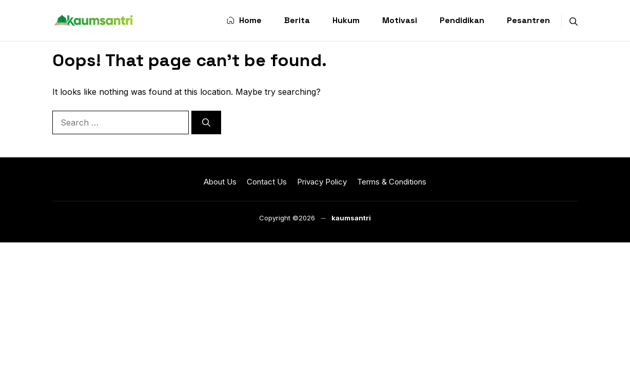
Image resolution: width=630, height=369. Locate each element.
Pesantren (528, 20)
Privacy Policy (322, 182)
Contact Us (267, 182)
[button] (573, 20)
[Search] (206, 122)
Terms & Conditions (391, 182)
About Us (220, 182)
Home (244, 21)
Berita (297, 20)
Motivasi (399, 20)
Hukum (346, 20)
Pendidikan (462, 20)
